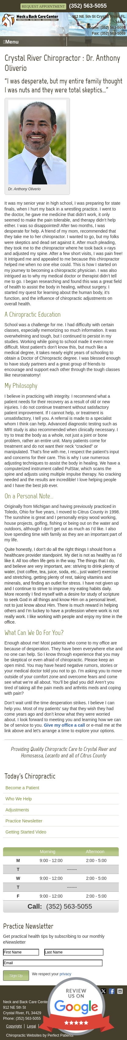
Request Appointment (43, 6)
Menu (11, 42)
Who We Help (18, 798)
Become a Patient (22, 787)
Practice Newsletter (23, 820)
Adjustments (17, 809)
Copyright (14, 1026)
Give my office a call (64, 725)
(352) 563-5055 (88, 6)
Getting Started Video (25, 831)
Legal (31, 1026)
